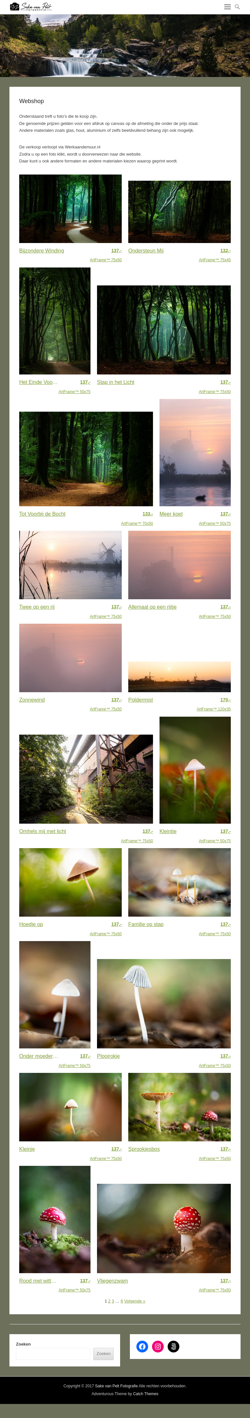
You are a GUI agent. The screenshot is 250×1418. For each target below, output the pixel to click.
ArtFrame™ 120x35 (214, 704)
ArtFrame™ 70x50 (137, 518)
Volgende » (134, 1301)
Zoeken (23, 1344)
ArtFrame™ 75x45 (215, 255)
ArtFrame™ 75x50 (106, 255)
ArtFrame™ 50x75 (74, 386)
